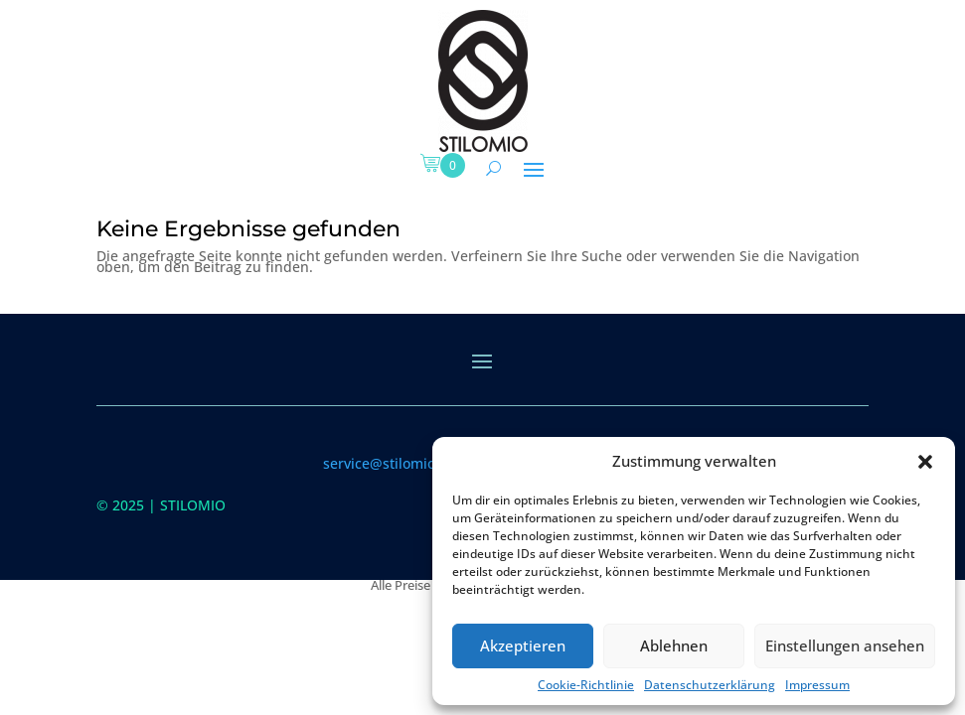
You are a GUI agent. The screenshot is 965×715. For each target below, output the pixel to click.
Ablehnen (674, 645)
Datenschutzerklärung (709, 684)
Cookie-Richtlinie (586, 684)
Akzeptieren (522, 645)
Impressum (817, 684)
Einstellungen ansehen (844, 645)
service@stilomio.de (389, 463)
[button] (925, 462)
